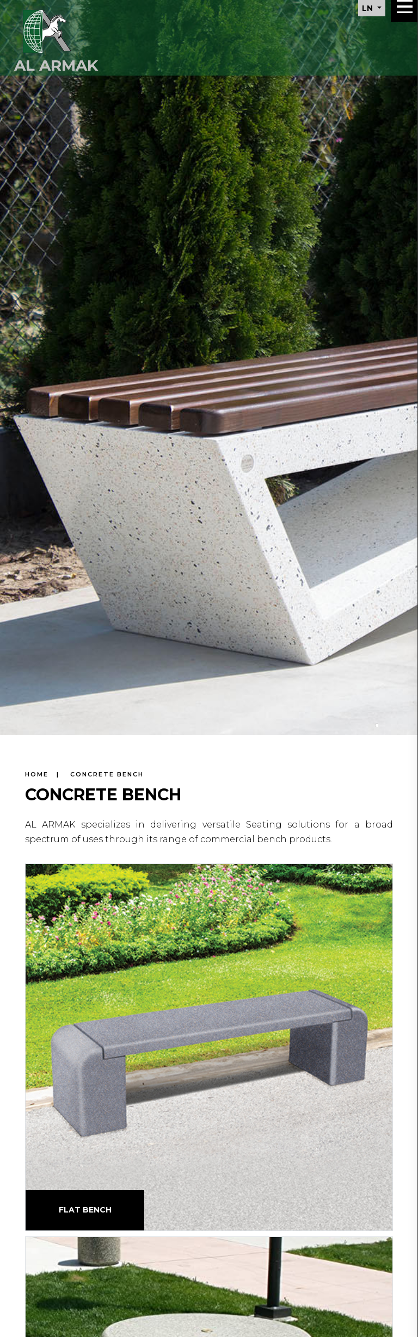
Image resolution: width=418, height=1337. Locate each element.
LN (368, 8)
